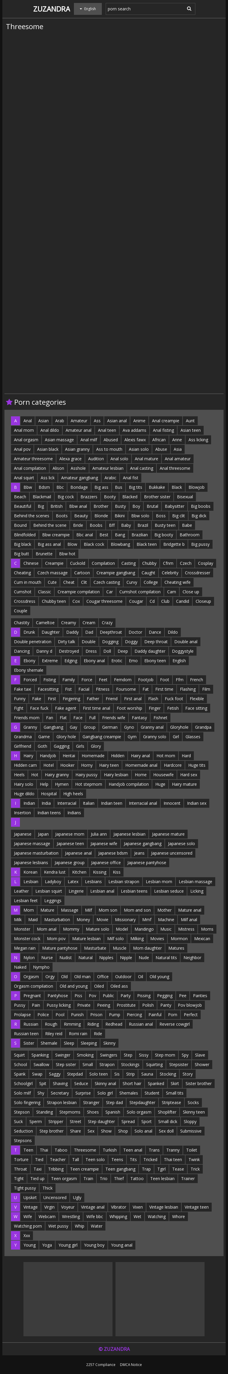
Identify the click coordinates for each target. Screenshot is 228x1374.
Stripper (55, 1121)
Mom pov (56, 938)
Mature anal (189, 910)
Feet (103, 679)
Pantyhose (58, 995)
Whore (178, 1216)
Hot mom (165, 755)
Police (43, 1014)
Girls (80, 746)
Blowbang (120, 544)
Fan (49, 717)
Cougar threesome (104, 601)
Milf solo (115, 938)
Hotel (48, 765)
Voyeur (68, 1207)
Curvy (131, 582)
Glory (96, 746)
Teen (28, 1150)
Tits (133, 1159)
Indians (74, 812)
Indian (29, 803)
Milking (137, 938)
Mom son (108, 910)
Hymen (62, 784)
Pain (36, 1005)
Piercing (134, 1014)
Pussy (19, 1005)
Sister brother (199, 1083)
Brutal (152, 506)
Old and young (74, 986)
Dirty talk (66, 641)
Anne (177, 439)
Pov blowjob (190, 1005)
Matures (176, 948)
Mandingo (144, 929)
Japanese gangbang (143, 843)
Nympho (41, 967)
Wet (137, 1216)
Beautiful (22, 506)
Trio (103, 1178)
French (196, 679)
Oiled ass (119, 986)
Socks (193, 1102)
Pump (114, 1014)
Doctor (135, 632)
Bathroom (190, 534)
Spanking (40, 1055)
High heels (73, 793)
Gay (73, 727)
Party (126, 995)
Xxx (26, 1235)
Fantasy (139, 717)
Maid (33, 919)
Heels (19, 774)
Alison (58, 468)
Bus (118, 487)
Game (44, 736)
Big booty (163, 534)
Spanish (112, 1112)
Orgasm (31, 976)
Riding (93, 1024)
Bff (112, 525)
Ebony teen (155, 660)
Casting (128, 563)
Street (75, 1121)
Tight (19, 1178)
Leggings (52, 900)
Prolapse (22, 1014)
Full (92, 717)
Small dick (167, 1121)
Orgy (50, 976)
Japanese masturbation (36, 853)
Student (152, 1093)
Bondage (79, 487)
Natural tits (166, 957)
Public (108, 995)
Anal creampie (165, 420)
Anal (27, 420)
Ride (98, 1033)
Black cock (94, 544)
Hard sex (188, 774)
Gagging (61, 746)
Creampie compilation (79, 591)
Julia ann (99, 834)
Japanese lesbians (31, 862)
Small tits (174, 1093)
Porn (172, 1014)
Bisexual (185, 496)
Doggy (131, 641)
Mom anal (46, 929)
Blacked (129, 496)
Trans (154, 1150)
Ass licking (198, 439)
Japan (43, 834)
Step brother (51, 1131)
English (179, 660)
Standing (44, 1112)
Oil (140, 976)
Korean (30, 872)
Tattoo (137, 1178)
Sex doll (166, 1131)
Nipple (126, 957)
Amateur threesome (33, 458)
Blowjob (197, 487)
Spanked (156, 1083)
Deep (123, 651)
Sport (146, 1121)
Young (29, 1245)
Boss (161, 515)
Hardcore (173, 765)
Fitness (103, 689)
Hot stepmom (88, 784)
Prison (96, 1014)
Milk (18, 919)
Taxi (38, 1169)
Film (206, 689)
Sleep (69, 1043)
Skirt (175, 1083)
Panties (200, 995)
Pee (182, 995)
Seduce (81, 1083)
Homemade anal (141, 765)
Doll (107, 651)
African (159, 439)
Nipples (106, 957)
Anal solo (119, 458)
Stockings (130, 1064)
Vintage (30, 1207)
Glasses (193, 736)
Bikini (120, 515)
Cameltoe (45, 622)
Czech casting (107, 582)
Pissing (144, 995)
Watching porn (28, 1226)
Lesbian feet (26, 900)
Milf (88, 910)
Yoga (47, 1245)
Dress (91, 651)
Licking (196, 891)
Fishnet (160, 717)
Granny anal (152, 727)
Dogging (110, 641)
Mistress (186, 929)
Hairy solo (23, 784)
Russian (30, 1024)
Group (90, 727)
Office (103, 976)
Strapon (107, 1064)
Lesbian (30, 881)
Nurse (47, 957)
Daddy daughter (149, 651)
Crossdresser (197, 572)
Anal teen (107, 430)
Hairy (28, 755)
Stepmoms (69, 1112)
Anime (139, 420)
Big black (22, 544)
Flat (63, 717)
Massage (69, 910)
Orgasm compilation (33, 986)
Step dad (114, 1102)
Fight (18, 708)
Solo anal (143, 1131)
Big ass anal (49, 544)
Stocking (168, 1074)
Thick (47, 1188)
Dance (155, 632)
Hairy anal (140, 755)
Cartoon (82, 572)
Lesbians (93, 881)
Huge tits (196, 765)
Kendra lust (55, 872)
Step (128, 1055)
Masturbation (57, 919)
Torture (21, 1159)
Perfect (191, 1014)
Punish (77, 1014)
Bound (20, 525)
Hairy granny (57, 774)
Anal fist (130, 477)
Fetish (173, 708)
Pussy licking (59, 1005)
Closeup (203, 601)
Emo (133, 660)
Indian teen (111, 803)
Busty (120, 506)
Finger (155, 708)
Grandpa (203, 727)
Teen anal (132, 1150)
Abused (111, 439)
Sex (91, 1131)
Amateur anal (78, 430)
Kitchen (79, 872)
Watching (157, 1216)
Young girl (67, 1245)
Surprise (83, 1093)
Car (109, 591)
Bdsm (44, 487)
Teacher (58, 1159)
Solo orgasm (139, 1112)
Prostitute (126, 1005)
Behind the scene (49, 525)
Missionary (125, 919)
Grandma (23, 736)
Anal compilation (30, 468)
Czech (185, 563)
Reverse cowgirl (174, 1024)
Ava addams (134, 430)
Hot (34, 774)
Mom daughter (147, 948)
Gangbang (53, 727)
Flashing (188, 689)
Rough (51, 1024)
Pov (92, 995)
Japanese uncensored (171, 853)
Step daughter (101, 1121)
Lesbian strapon (123, 881)
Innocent (172, 803)
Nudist (65, 957)
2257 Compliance (100, 1364)
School (20, 1064)
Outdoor (123, 976)
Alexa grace (70, 458)
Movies (157, 938)
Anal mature (146, 458)
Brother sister (157, 496)
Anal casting (141, 468)
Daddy (72, 632)
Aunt (190, 420)
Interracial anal (143, 803)
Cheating (22, 572)
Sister (28, 1043)
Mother (164, 910)
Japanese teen (70, 843)
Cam (171, 591)
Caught (148, 572)
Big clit (178, 515)
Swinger (62, 1055)
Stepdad (75, 1074)
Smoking (85, 1055)
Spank (20, 1074)
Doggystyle (183, 651)
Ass (97, 420)
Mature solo (97, 929)
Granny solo (154, 736)
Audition (96, 458)
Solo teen (98, 1074)
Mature (47, 910)
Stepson (22, 1112)
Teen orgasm (64, 1178)
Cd (152, 601)
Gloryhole (179, 727)
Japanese (22, 834)
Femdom (123, 679)
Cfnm (168, 563)
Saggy (55, 1074)
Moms (207, 929)
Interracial (66, 803)
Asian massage (59, 439)
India (46, 803)
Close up (191, 591)
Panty (165, 1005)
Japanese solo (181, 843)
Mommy (71, 929)
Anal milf (88, 439)
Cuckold (77, 563)
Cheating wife (177, 582)
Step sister (66, 1064)
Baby (126, 525)
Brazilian (140, 534)
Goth (42, 746)
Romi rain (78, 1033)
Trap (146, 1169)
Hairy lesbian (116, 774)
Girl (176, 736)
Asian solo (139, 449)
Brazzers (88, 496)
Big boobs (200, 506)
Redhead (113, 1024)
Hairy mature (184, 784)
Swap (37, 1074)
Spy (185, 1055)
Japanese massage (32, 843)
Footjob (145, 679)
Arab (59, 420)
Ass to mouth (109, 449)
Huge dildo (24, 793)
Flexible (197, 698)
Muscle (119, 948)
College (151, 582)
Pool (60, 1014)
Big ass (101, 487)
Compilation (103, 563)
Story (188, 1074)
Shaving (60, 1083)
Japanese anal (78, 853)
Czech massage (52, 572)
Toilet (191, 1150)
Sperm (35, 1121)
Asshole (78, 468)
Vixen (138, 1207)
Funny (20, 698)
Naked (20, 967)
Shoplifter (167, 1112)
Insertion (22, 812)
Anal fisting (163, 430)
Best (103, 534)
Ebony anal (94, 660)
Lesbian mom (159, 881)
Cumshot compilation (140, 591)
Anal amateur (178, 458)
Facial (83, 689)
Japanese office (106, 862)
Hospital (49, 793)
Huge (160, 784)
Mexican (202, 938)
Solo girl (105, 1093)
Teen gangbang (120, 1169)
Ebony (29, 660)
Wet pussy (58, 1226)
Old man (82, 976)
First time (164, 689)
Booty (110, 496)
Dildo (173, 632)
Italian (88, 803)
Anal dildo (49, 430)
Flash (153, 698)
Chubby (149, 563)
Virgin (49, 1207)
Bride (78, 525)
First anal (133, 698)
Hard (186, 755)
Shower (202, 1064)
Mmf (146, 919)
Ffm (179, 679)
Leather (21, 891)
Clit (84, 582)
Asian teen (190, 430)
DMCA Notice (131, 1364)
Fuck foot (174, 698)
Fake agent (65, 708)
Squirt (19, 1055)
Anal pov (22, 449)
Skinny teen (194, 1112)
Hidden (117, 755)
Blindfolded (25, 534)
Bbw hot (67, 553)
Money (83, 919)
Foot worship (129, 708)
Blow (72, 544)
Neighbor (192, 957)
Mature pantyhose (59, 948)
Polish (148, 1005)
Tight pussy (25, 1188)
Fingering (71, 698)
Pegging (164, 995)
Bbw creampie (56, 534)
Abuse (161, 449)
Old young (159, 976)
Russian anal (141, 1024)
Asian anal (117, 420)
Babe (187, 525)
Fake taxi (22, 689)
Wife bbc (94, 1216)
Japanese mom (69, 834)
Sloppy (190, 1121)
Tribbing (56, 1169)
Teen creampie (84, 1169)
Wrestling (71, 1216)
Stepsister (178, 1064)
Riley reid (53, 1033)
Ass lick (48, 477)
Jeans (139, 853)
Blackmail (42, 496)
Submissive (191, 1131)
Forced (30, 679)
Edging (70, 660)
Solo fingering (27, 1102)
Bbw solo (140, 515)
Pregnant (32, 995)
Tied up (37, 1178)
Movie (102, 919)
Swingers (108, 1055)
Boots (62, 515)
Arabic (110, 477)
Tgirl (161, 1169)
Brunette (44, 553)
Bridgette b (174, 544)
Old (64, 976)
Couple (20, 611)
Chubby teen (54, 601)
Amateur (79, 420)
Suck (18, 1121)
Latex (73, 881)
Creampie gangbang (115, 572)
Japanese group (70, 862)
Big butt (21, 553)
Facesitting (48, 689)
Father (93, 698)
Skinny (109, 1043)
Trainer (188, 1178)
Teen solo (95, 1159)
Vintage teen (197, 1207)
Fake (36, 698)
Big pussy (200, 544)
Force (86, 679)
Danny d (44, 651)
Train (88, 1178)
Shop (123, 1131)
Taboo (61, 1150)
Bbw (27, 487)
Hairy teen (109, 765)
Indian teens (49, 812)
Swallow (41, 1064)
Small (88, 1064)
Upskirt (30, 1197)
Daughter (51, 632)
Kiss (117, 872)
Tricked (150, 1159)
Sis (117, 1074)
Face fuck (39, 708)
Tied (39, 1159)
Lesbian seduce (169, 891)
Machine (166, 919)
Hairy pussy (86, 774)
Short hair (132, 1083)
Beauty (81, 515)
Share (75, 1131)
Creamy (68, 622)
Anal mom (24, 430)
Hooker (67, 765)
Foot (164, 679)
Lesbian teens (134, 891)
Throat (20, 1169)
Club (165, 601)
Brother (101, 506)
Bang (120, 534)
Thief (119, 1178)
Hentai (69, 755)
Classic (44, 591)
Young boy (94, 1245)
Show (106, 1131)
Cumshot (22, 591)
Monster (22, 929)
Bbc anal (84, 534)
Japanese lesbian (129, 834)
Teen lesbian (162, 1178)
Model (122, 929)
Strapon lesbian (62, 1102)
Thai (44, 1150)
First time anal (96, 708)
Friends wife (113, 717)
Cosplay (205, 563)
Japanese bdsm (113, 853)
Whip (79, 1226)
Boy (136, 506)
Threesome (85, 1150)
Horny (87, 765)
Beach (20, 496)
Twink (194, 1159)
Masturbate (95, 948)
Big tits (135, 487)
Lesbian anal (102, 891)
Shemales (128, 1093)
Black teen (147, 544)
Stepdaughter (142, 1102)
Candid (182, 601)
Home (141, 774)
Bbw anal (78, 506)
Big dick (198, 515)
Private (84, 1005)
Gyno (129, 727)
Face (78, 717)
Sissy (143, 1055)
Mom (28, 910)
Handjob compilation (129, 784)
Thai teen (173, 1159)
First (52, 698)
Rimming (72, 1024)
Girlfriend (22, 746)
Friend (112, 698)
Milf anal (189, 919)
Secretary (60, 1093)
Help (44, 784)
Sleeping (89, 1043)
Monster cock (27, 938)
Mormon (179, 938)
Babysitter (174, 506)
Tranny (173, 1150)
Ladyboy (53, 881)
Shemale (49, 1043)
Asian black (47, 449)
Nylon (29, 957)
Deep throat (156, 641)
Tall (75, 1159)
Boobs (96, 525)
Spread (128, 1121)
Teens (117, 1159)
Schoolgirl (23, 1083)
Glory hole (66, 736)
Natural (85, 957)
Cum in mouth (27, 582)
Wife (27, 1216)
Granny (30, 727)
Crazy (107, 622)
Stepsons (23, 1140)
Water (96, 1226)
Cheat (69, 582)
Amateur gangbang (79, 477)
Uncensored (54, 1197)
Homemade (93, 755)
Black (177, 487)
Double (89, 641)
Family (68, 679)
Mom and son (137, 910)
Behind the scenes (31, 515)
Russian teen (26, 1033)
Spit (42, 1083)
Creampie (54, 563)
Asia (178, 449)
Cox (76, 601)
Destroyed (69, 651)
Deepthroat (111, 632)
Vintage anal (92, 1207)
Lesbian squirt (48, 891)
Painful (155, 1014)
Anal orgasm (26, 439)
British (56, 506)
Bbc (60, 487)
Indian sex (196, 803)
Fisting (49, 679)
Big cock (66, 496)
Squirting (154, 1064)
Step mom (165, 1055)
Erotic (116, 660)
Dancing (22, 651)
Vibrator (118, 1207)
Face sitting (196, 708)
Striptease (171, 1102)
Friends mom (26, 717)
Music (166, 929)
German (110, 727)
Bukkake (157, 487)
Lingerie (76, 891)
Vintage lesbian (163, 1207)
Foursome (126, 689)
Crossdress (24, 601)
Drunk (29, 632)
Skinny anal (105, 1083)
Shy (40, 1093)
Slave (200, 1055)
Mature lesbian (86, 938)
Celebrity (170, 572)
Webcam (47, 1216)
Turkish (110, 1150)
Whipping (118, 1216)
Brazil (142, 525)
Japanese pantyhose (146, 862)
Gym (132, 736)
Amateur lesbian (108, 468)
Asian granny (77, 449)
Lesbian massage (195, 881)
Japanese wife (104, 843)
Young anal (121, 1245)
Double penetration (32, 641)
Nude (144, 957)
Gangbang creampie (102, 736)
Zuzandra (51, 9)
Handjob (48, 755)
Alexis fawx (135, 439)
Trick (195, 1169)
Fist (68, 689)
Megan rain (25, 948)
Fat (145, 689)
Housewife (163, 774)
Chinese (31, 563)
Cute (52, 582)
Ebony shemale (28, 670)
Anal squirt (24, 477)
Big (41, 506)
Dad (89, 632)
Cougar (136, 601)
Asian (43, 420)
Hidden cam (25, 765)
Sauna (147, 1074)
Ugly (77, 1197)
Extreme (50, 660)
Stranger (91, 1102)
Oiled (99, 986)
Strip (130, 1074)
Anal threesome (175, 468)
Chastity (21, 622)
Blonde (101, 515)
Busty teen (165, 525)
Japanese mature (168, 834)
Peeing (103, 1005)
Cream (89, 622)
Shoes (93, 1112)
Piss (78, 995)
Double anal (185, 641)
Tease (178, 1169)
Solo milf (22, 1093)
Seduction (23, 1131)
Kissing (99, 872)
